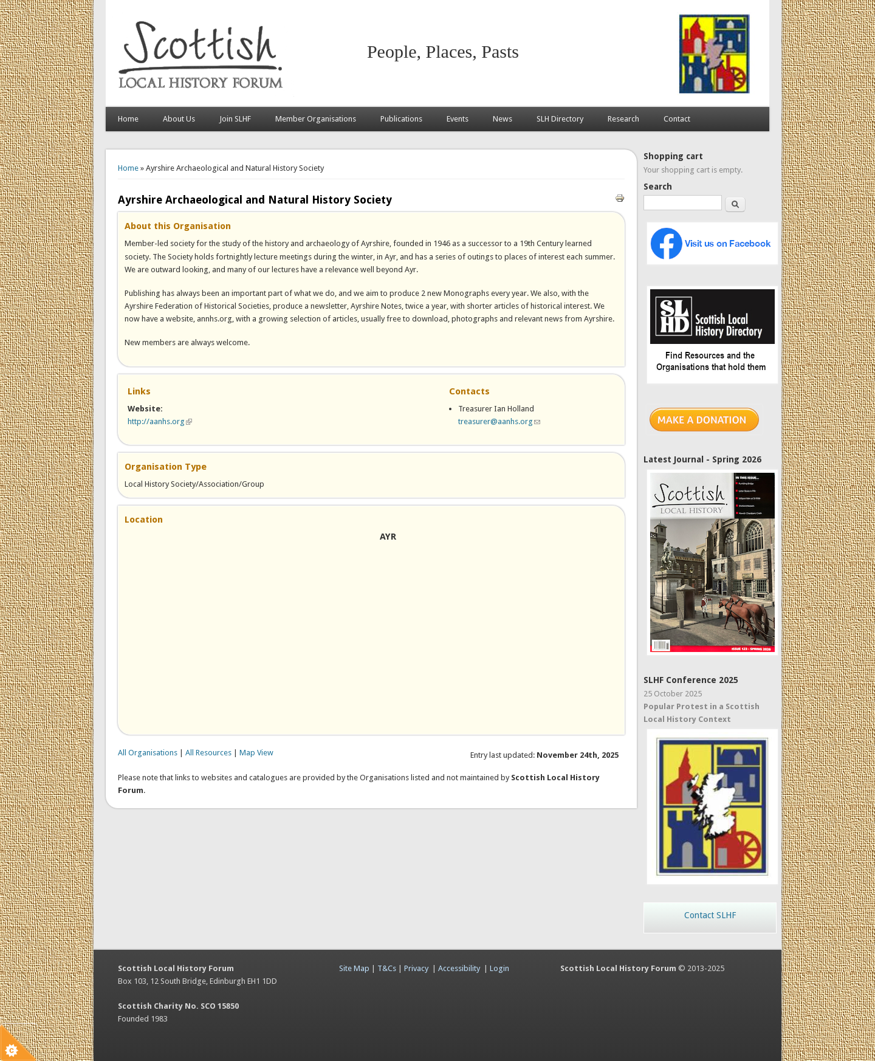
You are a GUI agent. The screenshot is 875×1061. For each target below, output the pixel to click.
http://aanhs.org (160, 421)
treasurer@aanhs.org (499, 421)
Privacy (416, 968)
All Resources (208, 752)
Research (623, 118)
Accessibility (459, 968)
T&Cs (386, 968)
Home (128, 118)
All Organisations (147, 752)
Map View (256, 752)
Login (499, 968)
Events (457, 118)
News (502, 118)
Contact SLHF (710, 915)
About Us (179, 118)
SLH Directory (560, 118)
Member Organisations (315, 118)
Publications (401, 118)
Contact (677, 118)
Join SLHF (235, 118)
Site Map (354, 968)
